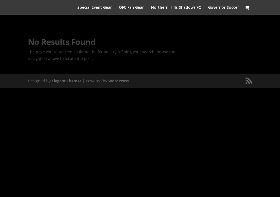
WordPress (118, 80)
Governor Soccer (223, 7)
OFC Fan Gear (131, 7)
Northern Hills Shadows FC (176, 7)
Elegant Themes (66, 80)
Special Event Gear (94, 7)
